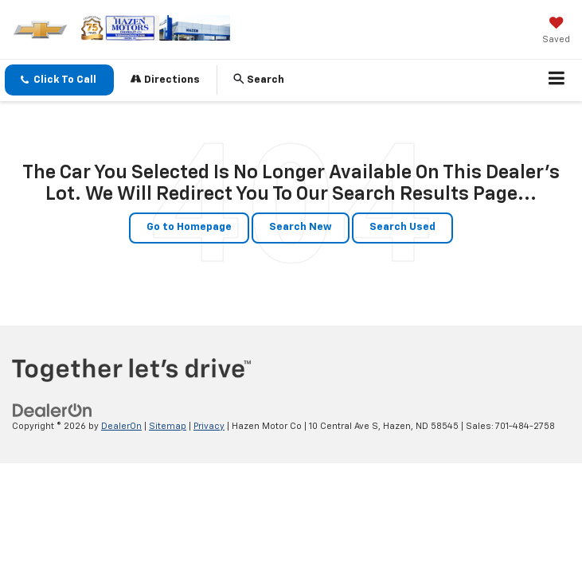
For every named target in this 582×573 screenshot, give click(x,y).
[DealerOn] (52, 410)
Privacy (209, 426)
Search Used (402, 227)
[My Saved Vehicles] (556, 32)
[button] (59, 80)
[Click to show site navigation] (557, 80)
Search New (300, 227)
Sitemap (167, 426)
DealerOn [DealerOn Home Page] (121, 426)
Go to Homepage (189, 227)
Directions (165, 79)
